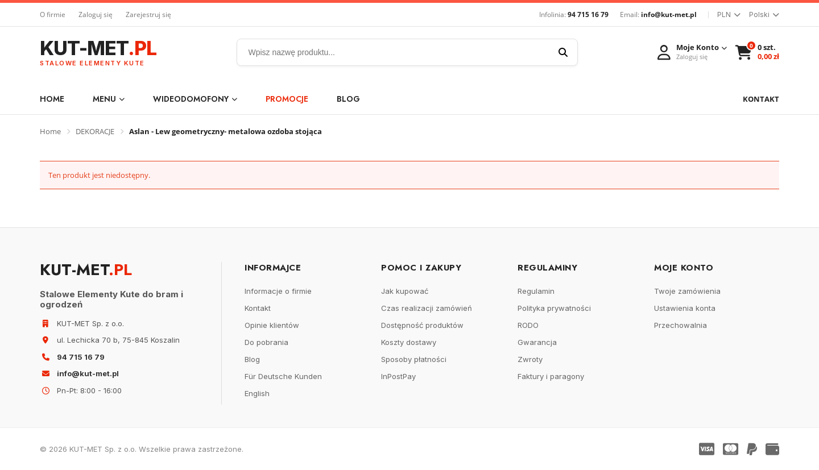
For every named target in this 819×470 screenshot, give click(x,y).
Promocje (287, 99)
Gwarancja (537, 342)
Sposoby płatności (413, 359)
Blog (348, 99)
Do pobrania (266, 342)
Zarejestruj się (148, 14)
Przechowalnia (680, 325)
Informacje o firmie (278, 291)
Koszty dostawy (408, 342)
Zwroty (530, 359)
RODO (528, 325)
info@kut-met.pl (669, 14)
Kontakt (258, 308)
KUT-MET (98, 52)
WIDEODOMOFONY (195, 99)
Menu (109, 99)
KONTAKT (761, 99)
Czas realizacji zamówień (426, 308)
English (257, 393)
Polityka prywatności (554, 308)
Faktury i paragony (551, 376)
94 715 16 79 (588, 14)
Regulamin (536, 291)
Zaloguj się (95, 14)
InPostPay (398, 376)
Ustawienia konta (684, 308)
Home (52, 99)
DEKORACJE (95, 131)
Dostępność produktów (422, 325)
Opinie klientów (272, 325)
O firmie (52, 14)
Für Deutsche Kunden (283, 376)
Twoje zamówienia (687, 291)
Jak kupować (404, 291)
